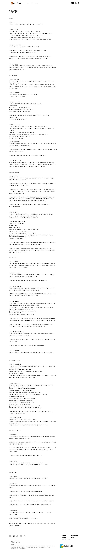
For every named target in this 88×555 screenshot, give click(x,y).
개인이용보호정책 (74, 535)
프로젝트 (37, 3)
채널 (32, 3)
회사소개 (64, 535)
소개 (28, 3)
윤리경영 (64, 537)
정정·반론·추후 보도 (66, 539)
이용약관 (72, 537)
